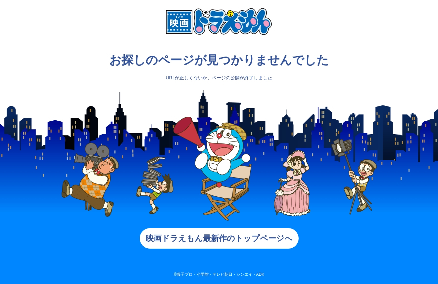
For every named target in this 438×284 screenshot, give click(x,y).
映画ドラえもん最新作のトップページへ (219, 238)
